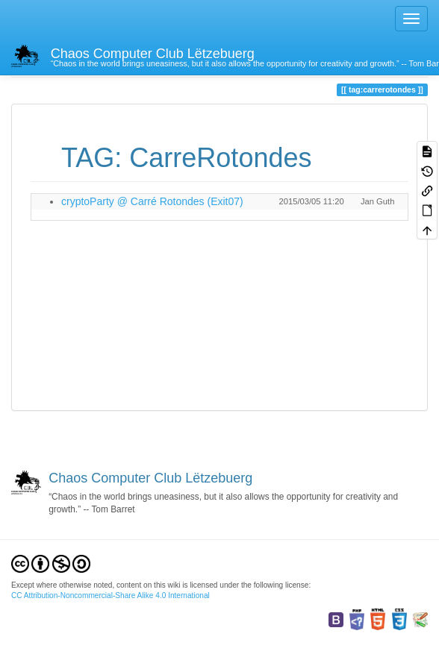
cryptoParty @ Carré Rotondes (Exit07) (152, 201)
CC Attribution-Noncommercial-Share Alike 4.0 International (110, 595)
